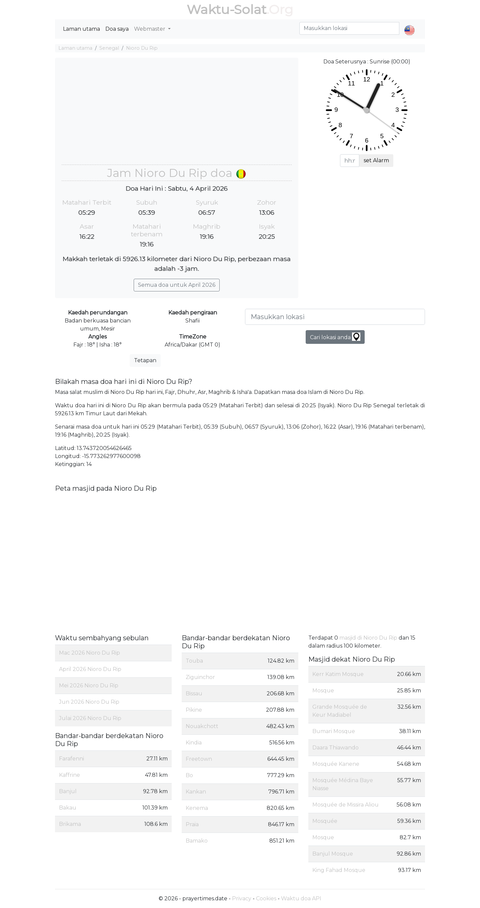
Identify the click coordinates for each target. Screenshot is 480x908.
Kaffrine (69, 775)
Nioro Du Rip (142, 48)
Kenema (197, 808)
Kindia (194, 742)
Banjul (68, 791)
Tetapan (145, 360)
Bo (189, 775)
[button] (409, 24)
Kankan (196, 791)
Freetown (199, 759)
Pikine (194, 710)
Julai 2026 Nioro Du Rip (90, 718)
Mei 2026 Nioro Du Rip (88, 685)
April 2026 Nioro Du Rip (90, 669)
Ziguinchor (200, 677)
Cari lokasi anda (335, 336)
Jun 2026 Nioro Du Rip (89, 702)
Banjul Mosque (332, 854)
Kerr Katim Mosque (338, 674)
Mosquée (324, 821)
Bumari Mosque (333, 731)
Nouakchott (202, 726)
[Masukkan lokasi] (335, 317)
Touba (194, 661)
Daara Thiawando (335, 747)
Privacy (241, 898)
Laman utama (81, 29)
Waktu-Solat (226, 9)
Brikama (70, 824)
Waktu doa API (301, 898)
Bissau (194, 693)
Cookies (266, 898)
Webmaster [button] (150, 29)
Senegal (109, 48)
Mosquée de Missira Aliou (345, 805)
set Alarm (376, 160)
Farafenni (71, 758)
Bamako (197, 841)
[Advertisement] (177, 114)
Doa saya (117, 29)
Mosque (323, 690)
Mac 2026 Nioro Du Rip (89, 653)
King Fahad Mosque (338, 870)
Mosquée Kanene (335, 764)
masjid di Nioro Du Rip (368, 638)
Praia (192, 824)
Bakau (67, 808)
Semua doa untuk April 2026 (176, 285)
